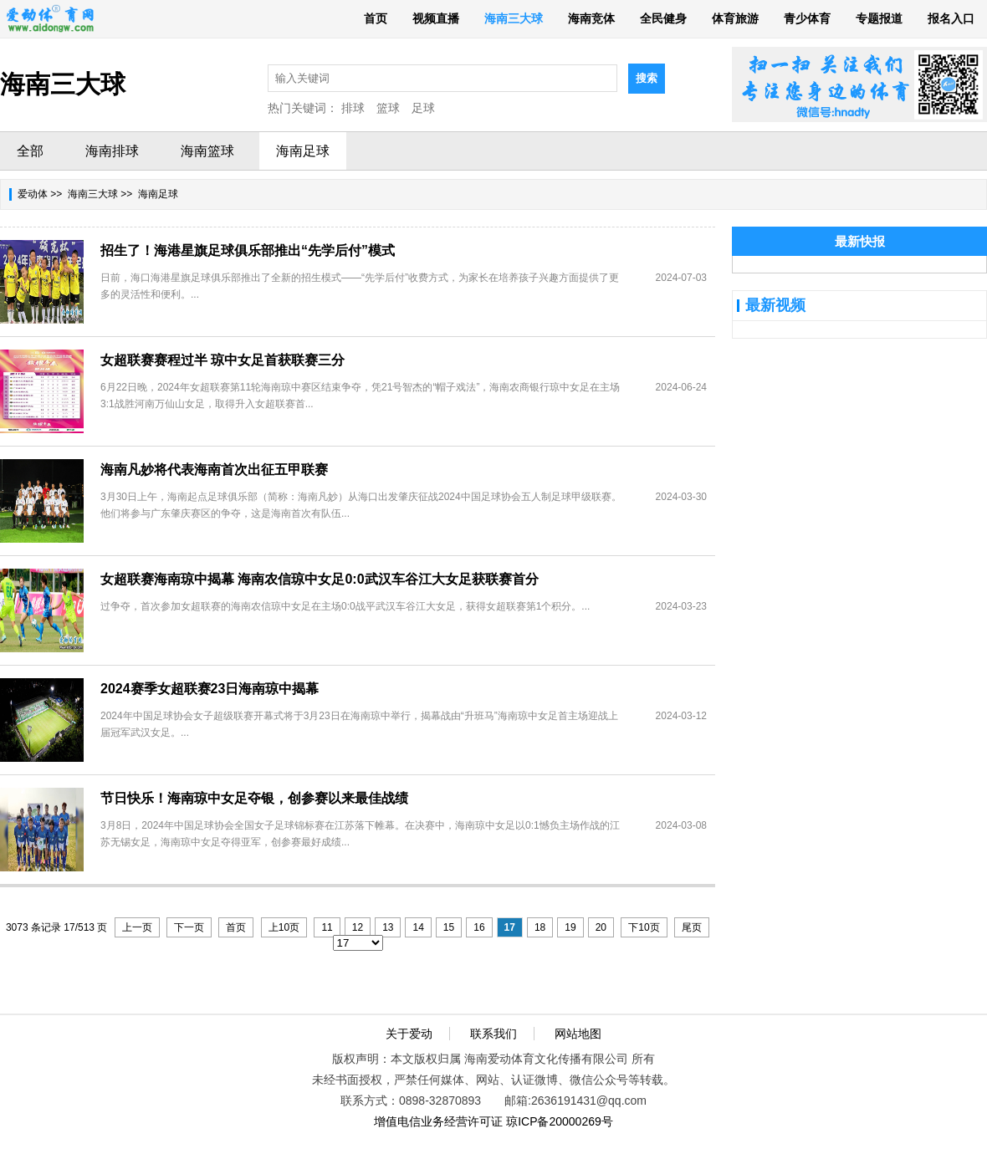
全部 (30, 151)
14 (417, 927)
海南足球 (303, 151)
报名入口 (951, 18)
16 (478, 927)
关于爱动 (409, 1033)
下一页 (189, 927)
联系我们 (493, 1033)
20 (601, 927)
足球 (423, 108)
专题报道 (879, 18)
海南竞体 (591, 18)
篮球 (388, 108)
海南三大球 (513, 18)
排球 (353, 108)
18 (539, 927)
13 (387, 927)
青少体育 (807, 18)
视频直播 (435, 18)
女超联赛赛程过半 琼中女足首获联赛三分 (222, 360)
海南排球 (112, 151)
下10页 (643, 927)
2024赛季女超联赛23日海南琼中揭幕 (209, 689)
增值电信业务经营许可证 (438, 1121)
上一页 (137, 927)
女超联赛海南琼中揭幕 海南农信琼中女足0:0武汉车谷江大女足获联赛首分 (319, 579)
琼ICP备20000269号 (559, 1121)
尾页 (692, 927)
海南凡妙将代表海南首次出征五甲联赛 (214, 469)
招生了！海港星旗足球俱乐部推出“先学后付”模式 (247, 250)
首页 (375, 18)
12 (357, 927)
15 (448, 927)
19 (570, 927)
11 (326, 927)
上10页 (283, 927)
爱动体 (33, 194)
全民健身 (663, 18)
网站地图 (578, 1033)
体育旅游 (735, 18)
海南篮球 (207, 151)
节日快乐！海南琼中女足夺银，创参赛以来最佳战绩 (254, 798)
